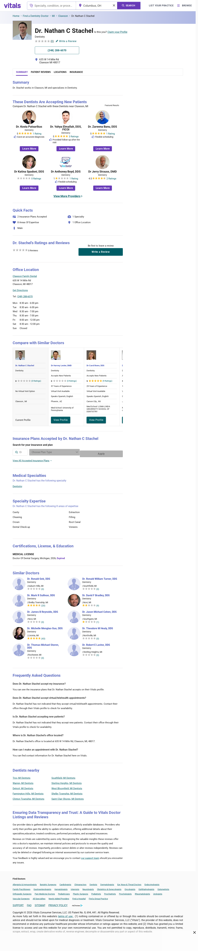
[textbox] (51, 5)
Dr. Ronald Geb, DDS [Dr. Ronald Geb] (38, 577)
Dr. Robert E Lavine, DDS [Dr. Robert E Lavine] (96, 643)
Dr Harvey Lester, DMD (61, 365)
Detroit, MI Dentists (23, 786)
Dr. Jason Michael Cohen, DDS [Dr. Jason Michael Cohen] (99, 610)
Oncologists (130, 888)
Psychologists (125, 892)
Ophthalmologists (146, 888)
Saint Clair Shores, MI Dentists (67, 797)
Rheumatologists (142, 892)
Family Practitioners (21, 888)
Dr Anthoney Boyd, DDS (66, 171)
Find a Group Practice (98, 897)
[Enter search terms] (79, 452)
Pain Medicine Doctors (45, 892)
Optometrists (163, 888)
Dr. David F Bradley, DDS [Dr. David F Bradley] (96, 593)
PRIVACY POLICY (58, 903)
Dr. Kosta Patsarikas (29, 126)
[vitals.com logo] (12, 5)
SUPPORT (18, 903)
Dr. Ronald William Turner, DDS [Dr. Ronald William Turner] (99, 577)
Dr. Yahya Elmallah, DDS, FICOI (66, 128)
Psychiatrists (110, 892)
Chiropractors (80, 883)
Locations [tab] (60, 72)
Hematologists (61, 888)
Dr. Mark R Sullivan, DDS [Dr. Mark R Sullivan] (41, 593)
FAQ (29, 903)
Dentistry (17, 484)
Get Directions (20, 290)
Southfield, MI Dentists (63, 776)
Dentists (93, 883)
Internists (75, 888)
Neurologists (88, 888)
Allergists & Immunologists (25, 883)
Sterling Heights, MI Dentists (66, 781)
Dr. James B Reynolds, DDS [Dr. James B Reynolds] (42, 610)
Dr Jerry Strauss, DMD (102, 171)
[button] (106, 284)
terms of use (65, 914)
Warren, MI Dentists (23, 781)
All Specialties (39, 897)
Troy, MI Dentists (21, 776)
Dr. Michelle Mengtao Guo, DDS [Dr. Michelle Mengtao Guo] (45, 626)
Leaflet (103, 298)
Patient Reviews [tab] (41, 72)
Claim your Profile (117, 31)
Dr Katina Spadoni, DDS (29, 171)
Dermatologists (107, 883)
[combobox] (51, 5)
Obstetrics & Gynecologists (109, 888)
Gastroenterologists (42, 888)
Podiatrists (96, 892)
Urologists (157, 892)
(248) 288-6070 (25, 296)
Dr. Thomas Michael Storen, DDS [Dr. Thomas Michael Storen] (43, 645)
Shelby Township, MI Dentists (66, 792)
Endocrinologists (152, 883)
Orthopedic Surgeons (22, 892)
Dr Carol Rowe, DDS (95, 365)
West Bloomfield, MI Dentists (66, 786)
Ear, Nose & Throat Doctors (129, 883)
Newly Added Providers (59, 897)
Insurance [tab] (76, 72)
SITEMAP (40, 903)
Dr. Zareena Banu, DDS (102, 126)
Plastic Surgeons (80, 892)
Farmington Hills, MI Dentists (28, 792)
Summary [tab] (22, 72)
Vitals (120, 298)
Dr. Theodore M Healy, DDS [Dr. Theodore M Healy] (97, 626)
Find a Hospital (79, 897)
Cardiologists (65, 883)
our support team (90, 856)
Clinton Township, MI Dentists (28, 797)
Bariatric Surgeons (48, 883)
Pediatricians (64, 892)
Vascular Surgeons (21, 897)
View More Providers (66, 196)
